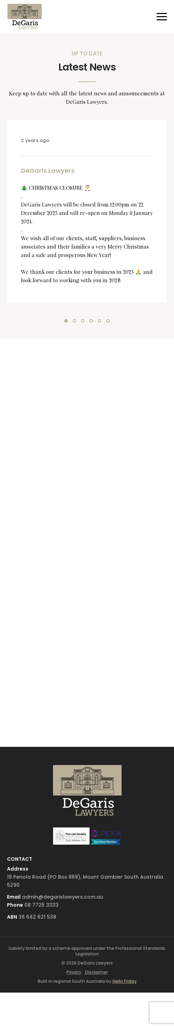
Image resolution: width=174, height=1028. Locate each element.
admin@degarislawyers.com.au (62, 896)
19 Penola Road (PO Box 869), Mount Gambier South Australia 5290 (85, 880)
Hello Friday (125, 981)
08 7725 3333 (41, 904)
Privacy (73, 972)
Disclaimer (96, 972)
